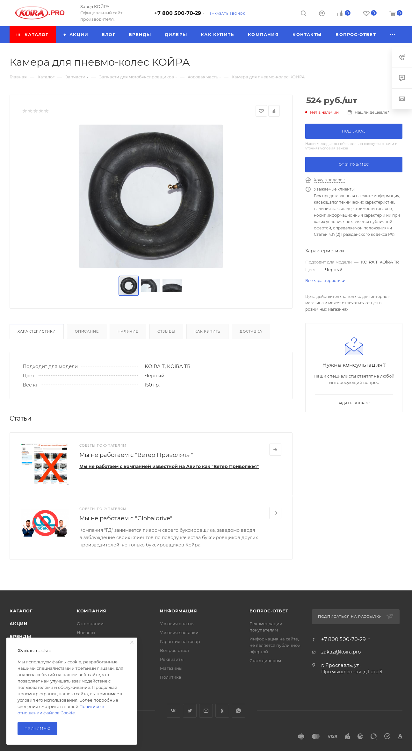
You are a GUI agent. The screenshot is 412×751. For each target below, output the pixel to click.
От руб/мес (354, 164)
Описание (86, 331)
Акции (19, 623)
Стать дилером (265, 660)
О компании (90, 623)
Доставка (251, 331)
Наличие (128, 331)
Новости (86, 632)
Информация (178, 610)
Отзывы (166, 331)
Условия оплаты (177, 623)
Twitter (190, 711)
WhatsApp (238, 711)
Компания (91, 610)
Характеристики (37, 331)
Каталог (21, 610)
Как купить (207, 331)
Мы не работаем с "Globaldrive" (125, 518)
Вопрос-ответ (174, 650)
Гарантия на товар (180, 641)
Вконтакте (173, 711)
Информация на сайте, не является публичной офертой (274, 645)
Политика (170, 677)
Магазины (171, 668)
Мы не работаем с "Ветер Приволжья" (136, 455)
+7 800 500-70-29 (177, 13)
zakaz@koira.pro (341, 652)
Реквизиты (172, 659)
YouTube (206, 711)
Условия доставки (179, 632)
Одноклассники (222, 711)
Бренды (20, 636)
